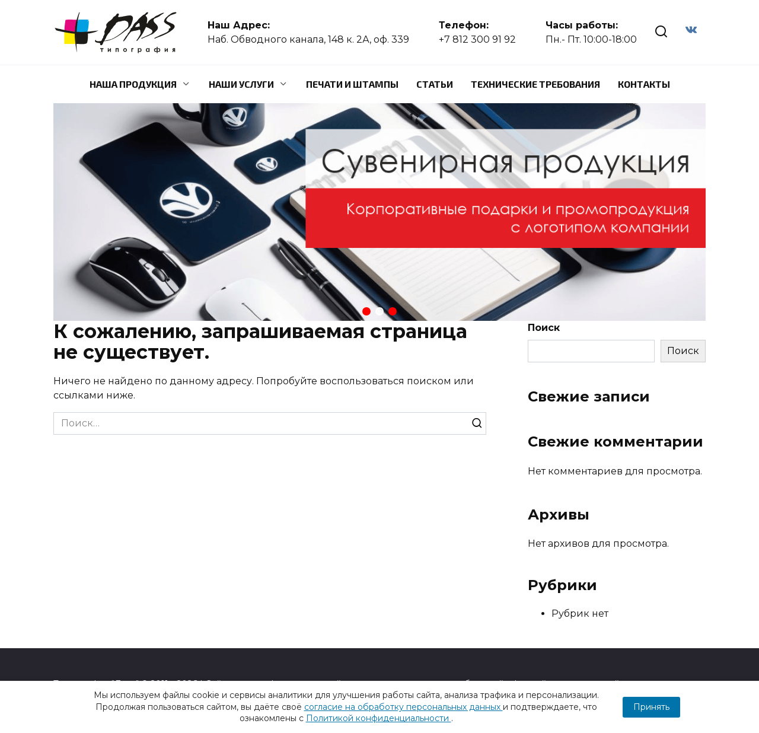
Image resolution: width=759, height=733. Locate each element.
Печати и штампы (352, 84)
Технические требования (535, 84)
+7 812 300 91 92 (477, 39)
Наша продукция (133, 84)
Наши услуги (241, 84)
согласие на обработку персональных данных (403, 707)
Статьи (434, 84)
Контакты (644, 84)
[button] (366, 311)
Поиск (544, 327)
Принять (651, 707)
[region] (379, 212)
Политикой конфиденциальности (378, 718)
